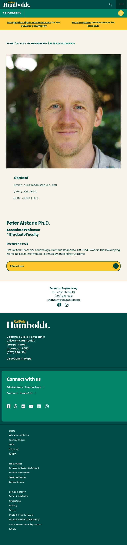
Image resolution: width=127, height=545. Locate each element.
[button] (110, 4)
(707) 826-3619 (64, 296)
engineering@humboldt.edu (63, 300)
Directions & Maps (19, 359)
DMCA (11, 444)
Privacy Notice (17, 440)
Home (10, 43)
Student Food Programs (21, 515)
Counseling (15, 501)
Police (12, 510)
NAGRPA (12, 454)
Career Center (16, 482)
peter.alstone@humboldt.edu (35, 184)
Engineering (11, 13)
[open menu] (121, 4)
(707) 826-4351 (25, 191)
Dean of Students (18, 496)
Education (17, 266)
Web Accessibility (19, 435)
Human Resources (17, 477)
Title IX (13, 449)
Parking (13, 505)
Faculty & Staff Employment (24, 468)
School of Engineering (31, 43)
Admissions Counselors (24, 387)
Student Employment (19, 472)
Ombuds (12, 529)
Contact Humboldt (20, 393)
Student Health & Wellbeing (24, 519)
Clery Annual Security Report (25, 524)
